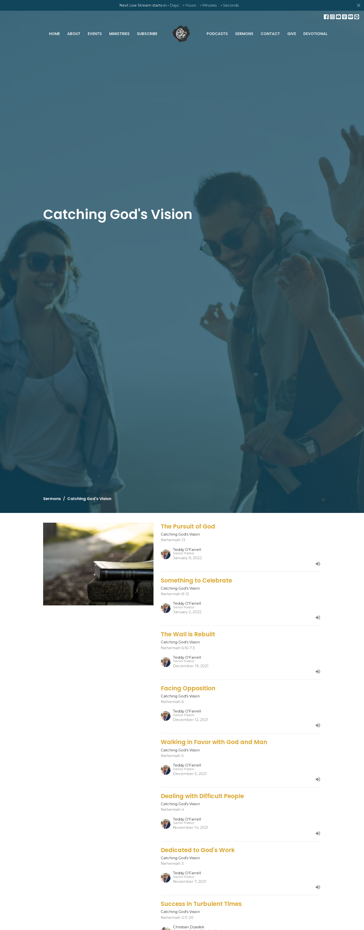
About (73, 33)
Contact (270, 33)
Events (95, 33)
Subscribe (147, 33)
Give (291, 33)
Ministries (119, 33)
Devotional (315, 33)
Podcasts (217, 33)
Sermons (244, 33)
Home (54, 33)
